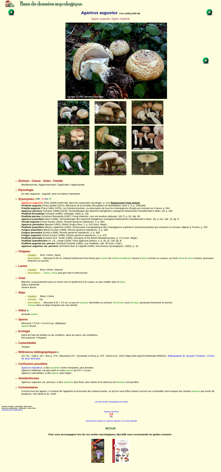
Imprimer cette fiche (111, 412)
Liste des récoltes (101, 402)
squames (55, 367)
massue (84, 302)
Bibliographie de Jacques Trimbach (186, 355)
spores (69, 370)
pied (122, 281)
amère (34, 314)
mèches (116, 258)
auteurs (196, 391)
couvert (104, 258)
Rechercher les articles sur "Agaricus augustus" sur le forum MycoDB (111, 421)
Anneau (32, 305)
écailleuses (126, 258)
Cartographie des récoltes (118, 402)
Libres (47, 273)
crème (181, 258)
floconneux (118, 302)
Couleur (32, 255)
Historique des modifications (12, 410)
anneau (135, 302)
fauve (144, 258)
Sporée (25, 326)
